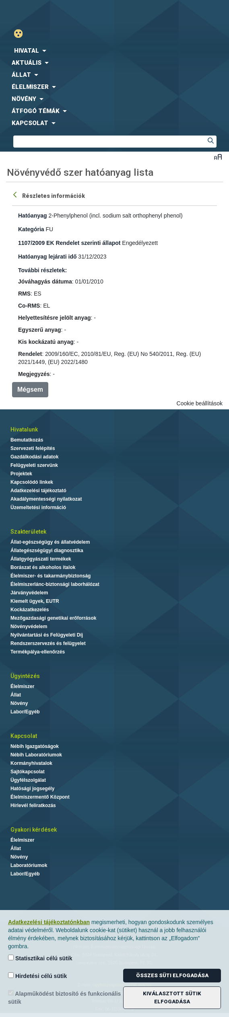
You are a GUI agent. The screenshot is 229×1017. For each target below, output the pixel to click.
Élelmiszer (22, 686)
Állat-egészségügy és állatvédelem (50, 542)
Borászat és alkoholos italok (42, 567)
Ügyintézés (25, 676)
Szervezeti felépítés (32, 448)
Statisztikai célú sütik (40, 958)
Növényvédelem (28, 626)
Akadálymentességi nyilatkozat (46, 499)
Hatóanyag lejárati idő (47, 256)
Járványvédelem (29, 593)
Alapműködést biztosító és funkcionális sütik (64, 997)
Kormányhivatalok (31, 763)
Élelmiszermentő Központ (40, 797)
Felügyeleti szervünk (34, 465)
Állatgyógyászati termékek (40, 559)
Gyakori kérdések (33, 829)
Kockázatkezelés (29, 609)
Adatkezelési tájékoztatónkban (49, 922)
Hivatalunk (24, 429)
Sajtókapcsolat (27, 772)
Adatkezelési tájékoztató (38, 490)
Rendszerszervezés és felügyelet (48, 643)
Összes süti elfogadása (172, 975)
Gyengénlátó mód (21, 33)
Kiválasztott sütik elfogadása (172, 997)
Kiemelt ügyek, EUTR (34, 601)
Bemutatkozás (26, 440)
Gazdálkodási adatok (34, 457)
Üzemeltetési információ (38, 507)
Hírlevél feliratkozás (33, 805)
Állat (15, 695)
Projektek (21, 474)
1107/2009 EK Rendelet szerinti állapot (69, 243)
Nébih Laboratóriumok (36, 755)
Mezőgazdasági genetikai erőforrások (53, 618)
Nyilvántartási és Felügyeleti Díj (46, 635)
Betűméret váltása (218, 157)
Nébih (57, 12)
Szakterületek (28, 531)
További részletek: (42, 270)
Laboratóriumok (28, 865)
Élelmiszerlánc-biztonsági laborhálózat (54, 584)
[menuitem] (114, 51)
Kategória (31, 229)
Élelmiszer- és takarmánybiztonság (50, 576)
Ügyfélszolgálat (28, 780)
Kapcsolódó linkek (31, 482)
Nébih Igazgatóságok (34, 746)
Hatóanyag (32, 215)
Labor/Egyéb (25, 712)
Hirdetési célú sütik (37, 975)
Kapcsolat (23, 736)
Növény (19, 703)
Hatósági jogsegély (32, 788)
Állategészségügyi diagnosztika (46, 550)
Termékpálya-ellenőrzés (37, 652)
